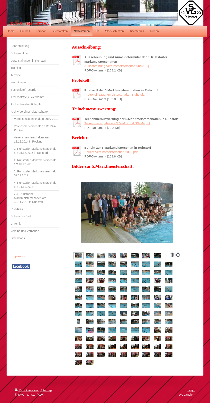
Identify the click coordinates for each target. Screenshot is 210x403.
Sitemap (46, 390)
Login (191, 390)
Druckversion (27, 390)
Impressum (19, 256)
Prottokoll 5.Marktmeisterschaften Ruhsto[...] (115, 94)
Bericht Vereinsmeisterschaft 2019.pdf (111, 152)
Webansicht (187, 394)
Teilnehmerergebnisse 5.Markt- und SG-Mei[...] (117, 123)
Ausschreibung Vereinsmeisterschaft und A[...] (116, 66)
